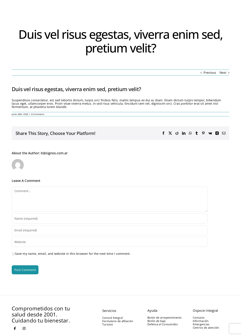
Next (223, 73)
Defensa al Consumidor (162, 324)
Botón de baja (156, 321)
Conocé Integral (112, 318)
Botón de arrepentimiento (164, 317)
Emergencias (201, 324)
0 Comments (37, 114)
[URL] (110, 242)
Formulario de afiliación (117, 321)
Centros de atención (206, 327)
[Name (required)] (110, 218)
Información (201, 321)
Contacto (199, 317)
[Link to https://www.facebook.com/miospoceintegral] (15, 328)
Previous (210, 73)
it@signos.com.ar (54, 153)
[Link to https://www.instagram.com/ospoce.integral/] (24, 328)
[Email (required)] (110, 230)
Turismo (107, 324)
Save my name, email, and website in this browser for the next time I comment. (73, 254)
